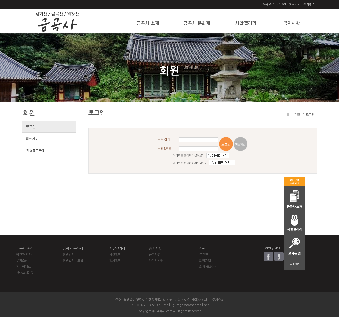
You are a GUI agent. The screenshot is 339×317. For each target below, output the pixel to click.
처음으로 (268, 4)
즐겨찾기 (309, 4)
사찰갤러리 (245, 23)
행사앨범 (115, 260)
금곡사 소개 (148, 23)
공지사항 (291, 23)
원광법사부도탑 (73, 260)
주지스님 (22, 260)
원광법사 (68, 254)
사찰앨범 (115, 254)
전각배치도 (23, 266)
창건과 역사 (24, 254)
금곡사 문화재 (197, 23)
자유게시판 (156, 260)
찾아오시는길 (25, 273)
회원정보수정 (35, 150)
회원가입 (294, 4)
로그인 (281, 4)
